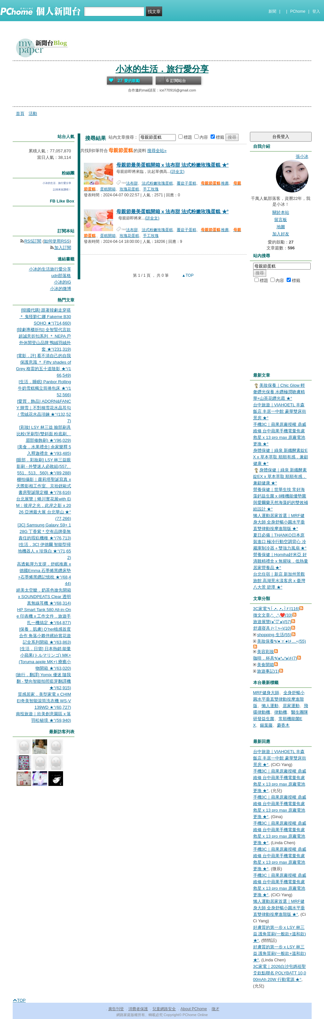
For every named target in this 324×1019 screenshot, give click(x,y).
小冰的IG (62, 282)
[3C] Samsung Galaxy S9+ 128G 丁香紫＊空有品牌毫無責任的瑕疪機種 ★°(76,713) (44, 531)
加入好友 (280, 233)
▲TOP (187, 275)
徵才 (215, 1009)
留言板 (280, 219)
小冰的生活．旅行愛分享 (162, 69)
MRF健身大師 (266, 692)
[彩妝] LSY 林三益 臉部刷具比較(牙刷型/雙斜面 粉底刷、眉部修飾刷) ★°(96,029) (44, 434)
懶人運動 (270, 705)
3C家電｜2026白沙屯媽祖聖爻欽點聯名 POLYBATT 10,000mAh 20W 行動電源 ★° (279, 973)
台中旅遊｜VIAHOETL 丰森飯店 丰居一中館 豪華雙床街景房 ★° (279, 411)
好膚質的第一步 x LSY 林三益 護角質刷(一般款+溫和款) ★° (279, 934)
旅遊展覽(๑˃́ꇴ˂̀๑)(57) (272, 621)
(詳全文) (177, 171)
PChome (297, 11)
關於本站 (280, 212)
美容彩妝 (265, 651)
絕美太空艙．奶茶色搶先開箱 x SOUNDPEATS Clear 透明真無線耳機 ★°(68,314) (43, 597)
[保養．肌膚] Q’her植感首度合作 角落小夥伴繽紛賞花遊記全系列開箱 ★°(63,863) (45, 636)
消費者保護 (138, 1009)
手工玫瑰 (151, 189)
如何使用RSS (57, 241)
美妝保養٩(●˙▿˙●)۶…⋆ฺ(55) (281, 641)
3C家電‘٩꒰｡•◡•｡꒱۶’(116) (276, 608)
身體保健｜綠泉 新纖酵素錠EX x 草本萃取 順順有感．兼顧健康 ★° (280, 457)
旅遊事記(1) (268, 671)
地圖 (281, 226)
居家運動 (291, 705)
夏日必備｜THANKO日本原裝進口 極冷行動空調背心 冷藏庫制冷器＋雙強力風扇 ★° (280, 542)
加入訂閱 (62, 247)
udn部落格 (61, 275)
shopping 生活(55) (274, 634)
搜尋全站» (156, 150)
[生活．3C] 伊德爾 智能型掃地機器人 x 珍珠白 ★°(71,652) (44, 551)
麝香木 (283, 725)
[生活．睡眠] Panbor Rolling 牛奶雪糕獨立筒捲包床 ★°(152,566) (44, 388)
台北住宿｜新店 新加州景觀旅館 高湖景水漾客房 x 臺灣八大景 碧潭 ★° (279, 581)
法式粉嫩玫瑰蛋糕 (157, 183)
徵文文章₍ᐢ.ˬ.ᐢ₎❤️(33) (272, 615)
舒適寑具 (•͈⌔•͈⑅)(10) (272, 628)
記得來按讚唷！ (62, 189)
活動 (33, 113)
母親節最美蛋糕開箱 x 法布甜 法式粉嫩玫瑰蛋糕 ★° (172, 165)
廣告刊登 (116, 1009)
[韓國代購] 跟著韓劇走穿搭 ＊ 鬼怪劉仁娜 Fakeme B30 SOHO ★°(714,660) (45, 317)
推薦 (214, 183)
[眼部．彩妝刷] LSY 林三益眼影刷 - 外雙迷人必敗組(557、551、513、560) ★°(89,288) (43, 466)
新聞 (272, 11)
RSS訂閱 (33, 241)
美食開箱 (265, 664)
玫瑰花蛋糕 (129, 189)
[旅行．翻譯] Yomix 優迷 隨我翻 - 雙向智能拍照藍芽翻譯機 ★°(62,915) (43, 681)
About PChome (193, 1009)
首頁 (20, 113)
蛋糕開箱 (108, 189)
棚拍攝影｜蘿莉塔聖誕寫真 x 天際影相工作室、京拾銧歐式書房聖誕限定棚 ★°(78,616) (43, 486)
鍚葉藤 (266, 725)
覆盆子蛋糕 (186, 183)
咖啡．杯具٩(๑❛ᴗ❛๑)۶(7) (275, 658)
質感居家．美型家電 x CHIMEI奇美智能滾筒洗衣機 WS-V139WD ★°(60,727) (44, 701)
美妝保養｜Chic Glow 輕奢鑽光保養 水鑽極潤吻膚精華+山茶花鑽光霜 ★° (279, 392)
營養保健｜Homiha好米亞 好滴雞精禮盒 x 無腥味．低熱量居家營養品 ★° (280, 561)
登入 (316, 11)
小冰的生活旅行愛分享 (50, 269)
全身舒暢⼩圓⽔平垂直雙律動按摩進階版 (279, 699)
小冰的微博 (60, 288)
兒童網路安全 (164, 1009)
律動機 (280, 712)
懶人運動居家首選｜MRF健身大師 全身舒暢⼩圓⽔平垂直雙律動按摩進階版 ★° (279, 522)
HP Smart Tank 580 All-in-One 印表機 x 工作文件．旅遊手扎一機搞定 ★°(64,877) (44, 616)
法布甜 (132, 183)
